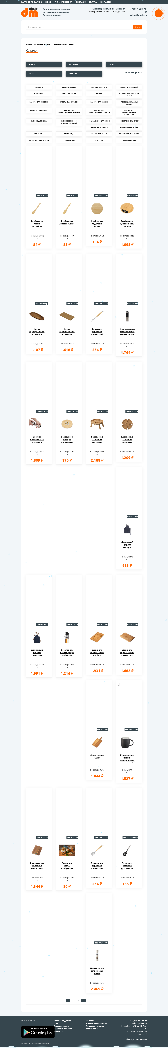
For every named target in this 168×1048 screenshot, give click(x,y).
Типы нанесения (63, 2)
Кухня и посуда (43, 44)
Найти (137, 27)
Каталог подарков (31, 2)
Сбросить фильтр (133, 72)
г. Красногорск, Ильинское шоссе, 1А (108, 9)
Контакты (105, 2)
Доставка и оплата (86, 2)
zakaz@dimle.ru (138, 15)
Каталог (29, 44)
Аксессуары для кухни (64, 44)
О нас (48, 2)
